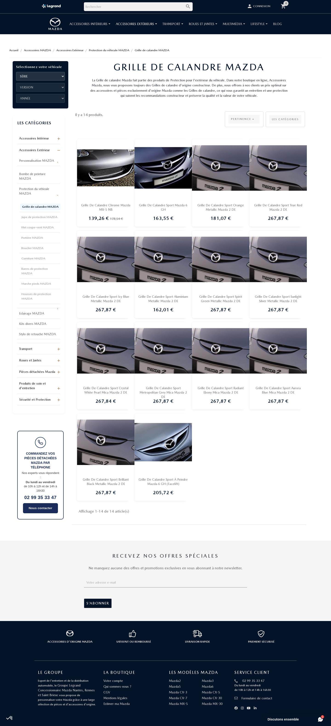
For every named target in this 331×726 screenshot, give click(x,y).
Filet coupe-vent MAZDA (37, 227)
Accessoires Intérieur (34, 138)
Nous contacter (40, 508)
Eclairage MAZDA (31, 313)
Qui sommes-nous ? (117, 686)
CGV (106, 692)
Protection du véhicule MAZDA (34, 191)
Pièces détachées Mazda (37, 372)
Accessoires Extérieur (34, 150)
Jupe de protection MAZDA (39, 217)
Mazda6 (208, 686)
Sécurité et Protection (35, 399)
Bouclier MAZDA (32, 248)
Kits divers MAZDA (32, 324)
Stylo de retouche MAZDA (37, 334)
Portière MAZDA (32, 237)
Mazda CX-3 (178, 692)
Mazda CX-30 (212, 698)
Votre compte (113, 681)
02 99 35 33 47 (40, 497)
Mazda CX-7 (178, 698)
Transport (25, 349)
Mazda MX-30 (212, 704)
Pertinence (243, 119)
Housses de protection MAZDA (36, 296)
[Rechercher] (138, 6)
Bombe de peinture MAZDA (32, 176)
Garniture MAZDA (33, 258)
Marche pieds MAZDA (36, 283)
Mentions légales (115, 698)
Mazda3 (208, 681)
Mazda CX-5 (211, 692)
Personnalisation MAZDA (36, 160)
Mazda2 (175, 681)
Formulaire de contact (253, 698)
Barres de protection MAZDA (34, 271)
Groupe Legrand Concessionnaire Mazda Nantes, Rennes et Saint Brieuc (66, 690)
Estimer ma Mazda (116, 704)
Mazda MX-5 (178, 704)
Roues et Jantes (30, 360)
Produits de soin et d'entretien (32, 385)
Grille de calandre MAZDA (40, 206)
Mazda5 (175, 686)
